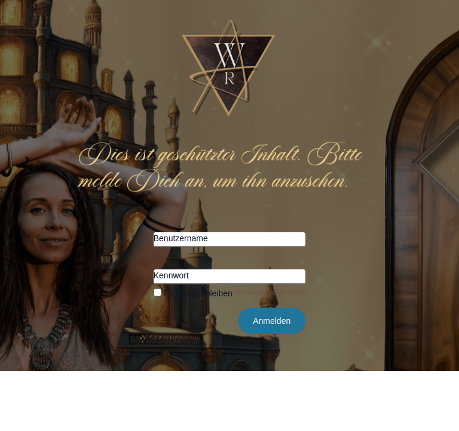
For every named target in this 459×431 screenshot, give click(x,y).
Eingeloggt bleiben (193, 293)
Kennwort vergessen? (270, 293)
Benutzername (181, 238)
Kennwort (171, 275)
